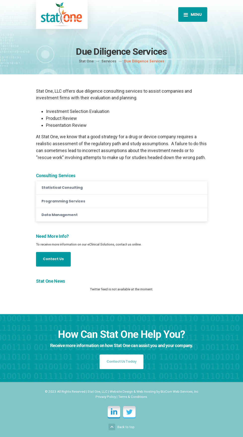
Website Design (121, 391)
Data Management (59, 214)
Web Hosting (146, 391)
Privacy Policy (106, 397)
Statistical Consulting (62, 187)
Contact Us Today (121, 361)
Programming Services (63, 201)
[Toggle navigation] (192, 14)
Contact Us (53, 259)
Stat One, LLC (97, 391)
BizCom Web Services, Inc (179, 391)
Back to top (121, 427)
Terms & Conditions (132, 397)
